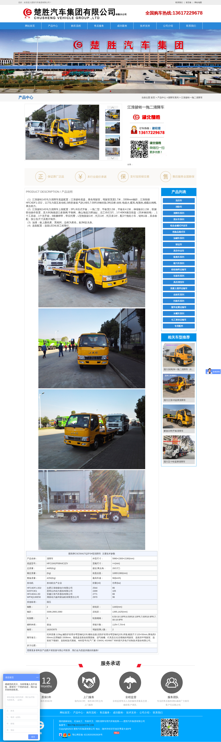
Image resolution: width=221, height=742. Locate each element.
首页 (153, 97)
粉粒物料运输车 (178, 269)
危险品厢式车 (178, 232)
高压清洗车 (178, 282)
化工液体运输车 (178, 320)
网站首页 (30, 25)
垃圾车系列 (178, 276)
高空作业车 (178, 250)
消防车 (179, 207)
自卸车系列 (178, 294)
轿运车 (179, 244)
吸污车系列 (178, 263)
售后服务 (99, 25)
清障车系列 (173, 97)
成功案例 (122, 25)
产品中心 (53, 25)
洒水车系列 (178, 219)
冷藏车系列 (178, 313)
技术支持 (145, 25)
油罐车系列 (178, 238)
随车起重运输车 (178, 307)
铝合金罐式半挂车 (178, 225)
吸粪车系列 (178, 257)
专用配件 (178, 326)
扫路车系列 (178, 301)
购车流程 (76, 25)
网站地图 (198, 2)
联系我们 (179, 2)
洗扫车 (179, 200)
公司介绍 (168, 25)
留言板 (188, 2)
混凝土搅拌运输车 (178, 288)
